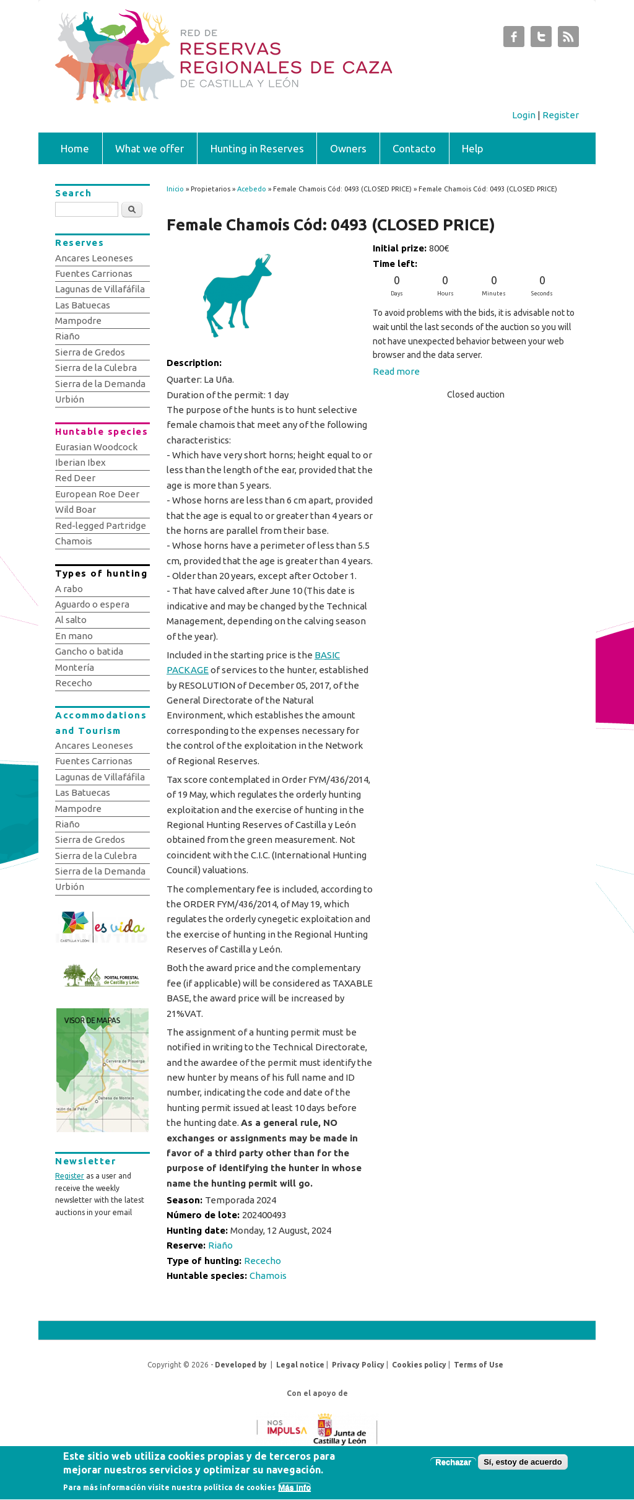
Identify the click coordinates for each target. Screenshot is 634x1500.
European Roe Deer (97, 494)
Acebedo (251, 189)
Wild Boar (75, 509)
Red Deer (75, 478)
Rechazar (453, 1465)
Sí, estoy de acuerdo (523, 1465)
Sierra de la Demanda (100, 383)
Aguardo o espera (92, 604)
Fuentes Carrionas (93, 273)
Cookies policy (419, 1365)
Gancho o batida (89, 651)
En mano (74, 635)
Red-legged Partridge (100, 525)
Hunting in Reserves (257, 148)
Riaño (220, 1245)
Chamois (268, 1275)
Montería (74, 667)
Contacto (414, 148)
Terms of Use (478, 1365)
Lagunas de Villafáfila (100, 289)
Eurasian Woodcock (96, 447)
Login (524, 115)
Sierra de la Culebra (96, 367)
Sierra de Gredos (90, 352)
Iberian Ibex (80, 462)
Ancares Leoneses (94, 258)
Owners (348, 148)
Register (560, 115)
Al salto (71, 619)
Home (75, 148)
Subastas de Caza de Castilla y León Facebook (513, 39)
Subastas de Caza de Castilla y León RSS (568, 39)
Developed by (241, 1365)
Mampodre (78, 320)
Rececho (262, 1260)
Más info (294, 1491)
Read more (396, 371)
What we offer (149, 148)
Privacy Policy (358, 1365)
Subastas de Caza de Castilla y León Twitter (541, 39)
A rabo (69, 588)
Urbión (69, 399)
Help (473, 148)
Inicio (175, 189)
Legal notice (300, 1365)
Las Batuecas (82, 305)
